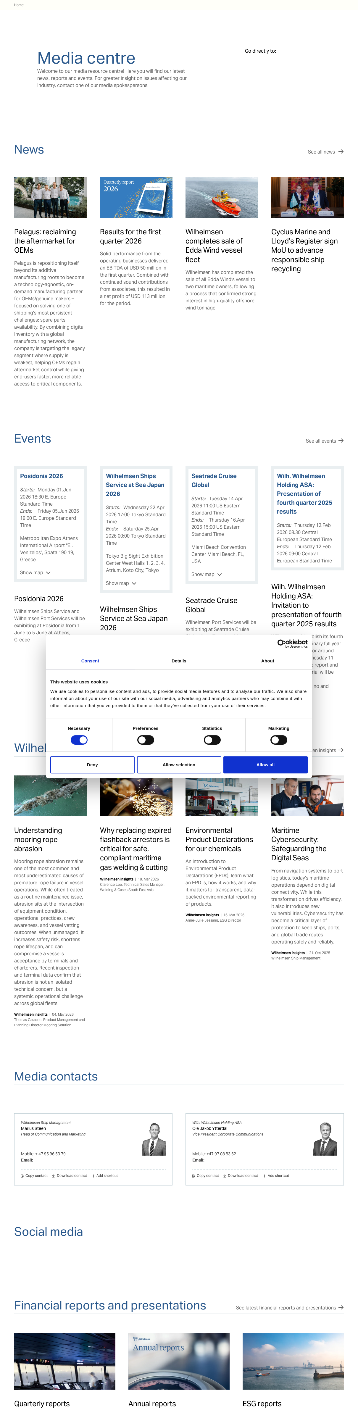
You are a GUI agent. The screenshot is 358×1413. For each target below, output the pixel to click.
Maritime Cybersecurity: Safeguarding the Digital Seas (299, 844)
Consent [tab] (90, 660)
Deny (92, 764)
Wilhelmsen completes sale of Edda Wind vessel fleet (214, 245)
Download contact (72, 1176)
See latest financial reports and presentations (286, 1308)
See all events (321, 441)
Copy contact (36, 1176)
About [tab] (267, 660)
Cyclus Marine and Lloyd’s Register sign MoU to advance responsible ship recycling (304, 250)
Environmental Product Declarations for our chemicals (219, 839)
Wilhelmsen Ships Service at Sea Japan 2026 (134, 618)
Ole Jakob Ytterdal (209, 1128)
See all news (322, 152)
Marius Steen (33, 1128)
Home (19, 5)
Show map (31, 573)
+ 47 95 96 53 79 (50, 1153)
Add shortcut (107, 1176)
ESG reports (262, 1403)
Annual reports (152, 1403)
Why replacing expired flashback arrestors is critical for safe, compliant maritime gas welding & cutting (136, 849)
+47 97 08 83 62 (221, 1153)
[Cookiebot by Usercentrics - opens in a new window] (282, 643)
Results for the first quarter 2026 (130, 236)
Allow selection (179, 764)
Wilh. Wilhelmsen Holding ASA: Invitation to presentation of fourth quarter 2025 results (306, 605)
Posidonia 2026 (39, 598)
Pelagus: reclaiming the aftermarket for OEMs (45, 241)
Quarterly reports (42, 1403)
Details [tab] (179, 660)
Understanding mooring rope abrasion (38, 839)
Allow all (266, 764)
